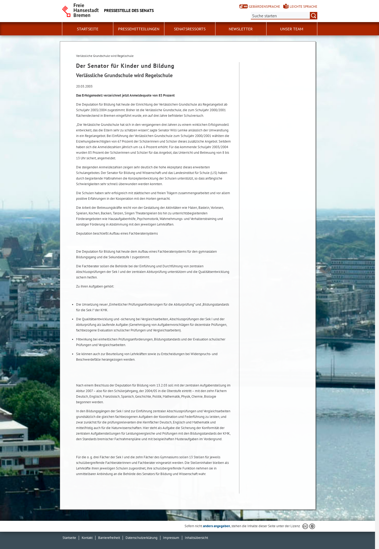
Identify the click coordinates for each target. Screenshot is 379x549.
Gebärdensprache (264, 6)
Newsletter (241, 29)
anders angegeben (216, 526)
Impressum (171, 537)
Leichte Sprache (303, 6)
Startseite (87, 29)
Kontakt (87, 537)
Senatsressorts (190, 29)
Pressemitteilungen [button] (138, 29)
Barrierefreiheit (109, 537)
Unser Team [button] (291, 29)
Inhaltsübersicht (196, 537)
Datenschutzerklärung (141, 537)
